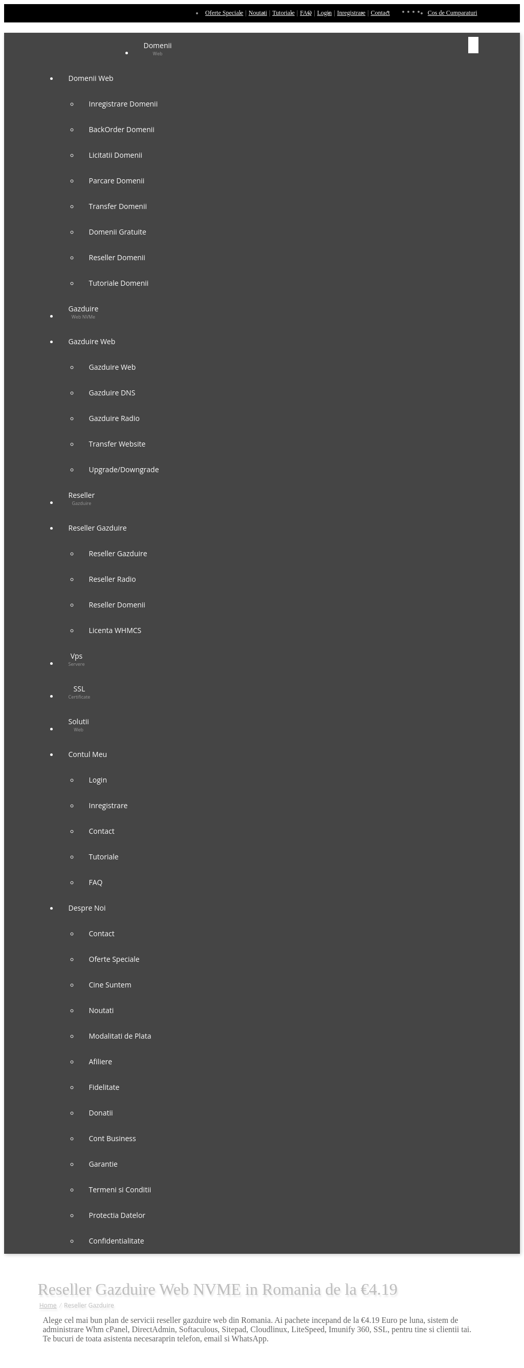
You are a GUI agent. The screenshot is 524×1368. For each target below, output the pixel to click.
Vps (77, 659)
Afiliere (101, 1061)
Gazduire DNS (112, 392)
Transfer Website (117, 444)
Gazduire (84, 312)
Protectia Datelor (117, 1215)
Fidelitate (104, 1087)
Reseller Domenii (117, 257)
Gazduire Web (93, 341)
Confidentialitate (116, 1241)
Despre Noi (88, 908)
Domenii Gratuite (117, 232)
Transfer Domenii (118, 206)
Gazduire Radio (114, 418)
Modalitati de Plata (120, 1036)
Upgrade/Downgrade (124, 469)
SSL (80, 692)
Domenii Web (92, 78)
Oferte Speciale (224, 12)
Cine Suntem (110, 985)
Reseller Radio (112, 579)
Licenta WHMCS (115, 630)
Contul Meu (89, 754)
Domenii (158, 48)
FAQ (306, 12)
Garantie (103, 1164)
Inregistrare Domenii (123, 104)
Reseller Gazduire (99, 528)
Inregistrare (351, 12)
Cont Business (112, 1138)
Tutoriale (283, 12)
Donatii (101, 1113)
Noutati (258, 12)
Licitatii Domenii (116, 155)
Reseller (82, 498)
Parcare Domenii (117, 180)
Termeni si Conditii (120, 1189)
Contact (379, 12)
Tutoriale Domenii (119, 283)
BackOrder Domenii (122, 129)
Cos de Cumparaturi (452, 12)
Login (324, 12)
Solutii (79, 725)
